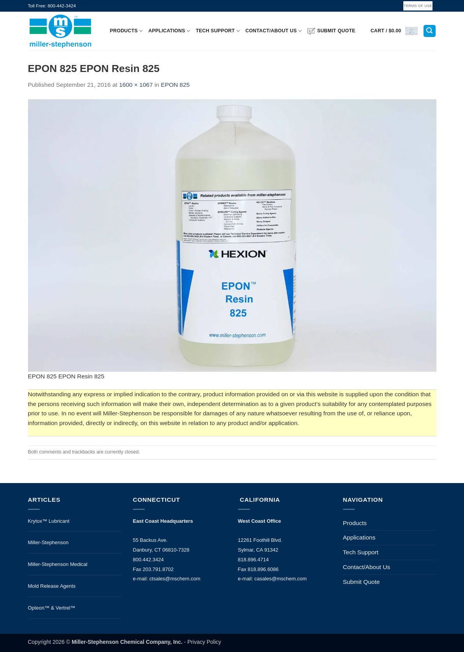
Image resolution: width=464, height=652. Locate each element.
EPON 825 (175, 84)
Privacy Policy (204, 642)
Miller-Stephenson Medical (58, 564)
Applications (170, 31)
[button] (394, 31)
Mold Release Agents (52, 586)
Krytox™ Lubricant (49, 521)
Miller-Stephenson (48, 542)
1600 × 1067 (136, 84)
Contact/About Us (273, 31)
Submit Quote (331, 31)
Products (126, 31)
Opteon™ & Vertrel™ (51, 608)
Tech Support (218, 31)
